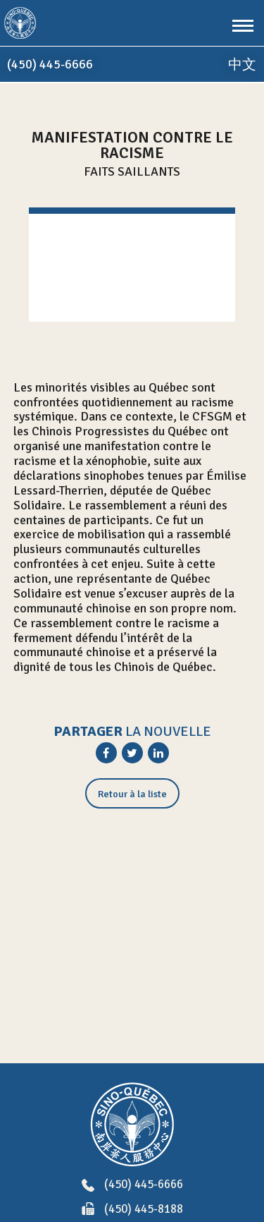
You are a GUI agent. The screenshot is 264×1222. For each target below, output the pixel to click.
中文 (242, 64)
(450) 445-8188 (132, 1209)
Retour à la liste (132, 794)
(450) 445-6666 (132, 1185)
